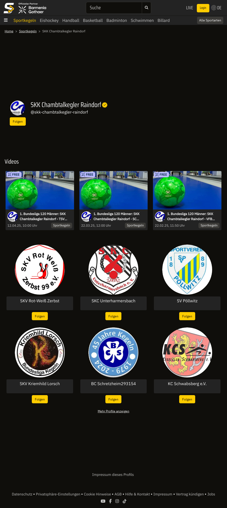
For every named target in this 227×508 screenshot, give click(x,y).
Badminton (117, 20)
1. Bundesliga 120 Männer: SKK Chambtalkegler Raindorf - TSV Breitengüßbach (43, 217)
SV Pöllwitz (187, 300)
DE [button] (216, 7)
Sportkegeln (24, 20)
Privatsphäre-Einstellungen (58, 494)
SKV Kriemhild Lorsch (40, 383)
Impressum (162, 494)
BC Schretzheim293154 (113, 383)
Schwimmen (142, 20)
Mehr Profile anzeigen (113, 411)
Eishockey (49, 20)
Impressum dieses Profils (113, 474)
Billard (164, 20)
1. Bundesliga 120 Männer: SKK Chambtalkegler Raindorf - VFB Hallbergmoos (190, 217)
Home (9, 31)
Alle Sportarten (210, 20)
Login (203, 7)
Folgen (18, 121)
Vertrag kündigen (190, 494)
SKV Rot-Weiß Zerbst (39, 300)
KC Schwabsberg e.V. (187, 383)
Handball (70, 20)
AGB (118, 494)
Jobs (211, 494)
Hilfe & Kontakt (138, 494)
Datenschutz (22, 494)
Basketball (93, 20)
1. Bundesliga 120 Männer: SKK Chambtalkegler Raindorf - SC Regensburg (116, 217)
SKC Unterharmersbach (114, 300)
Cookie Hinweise (98, 494)
